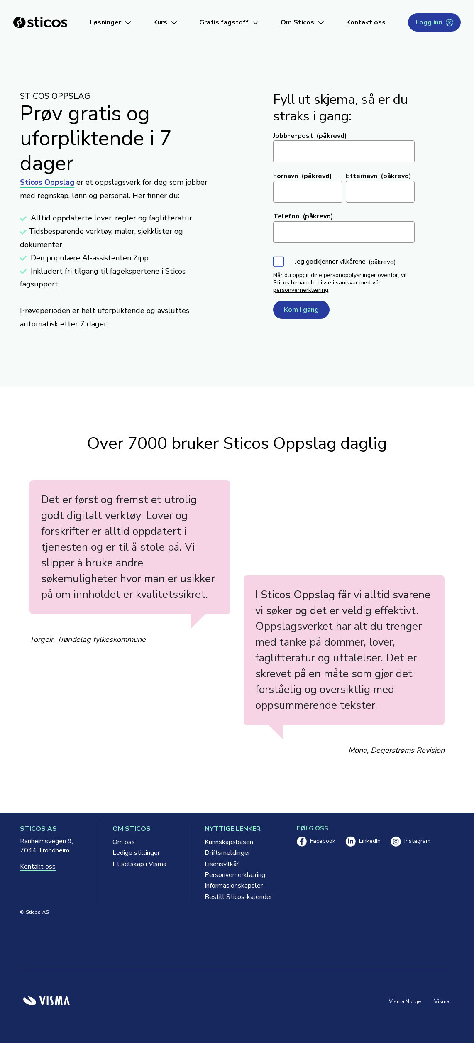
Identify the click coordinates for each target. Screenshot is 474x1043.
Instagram (410, 841)
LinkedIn (363, 841)
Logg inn (434, 22)
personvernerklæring (300, 290)
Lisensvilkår (222, 864)
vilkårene (353, 261)
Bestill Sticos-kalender (237, 896)
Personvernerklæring (235, 874)
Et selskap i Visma (139, 864)
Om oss (123, 842)
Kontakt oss (366, 22)
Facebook (316, 841)
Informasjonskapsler (234, 885)
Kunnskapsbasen (229, 842)
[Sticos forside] (40, 22)
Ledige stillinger (136, 852)
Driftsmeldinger (227, 852)
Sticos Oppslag (47, 182)
